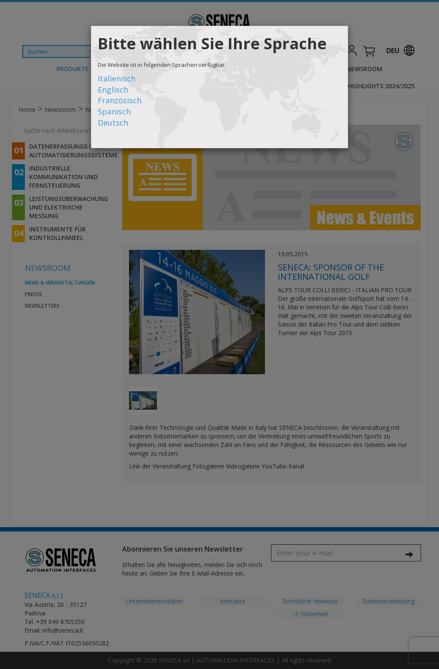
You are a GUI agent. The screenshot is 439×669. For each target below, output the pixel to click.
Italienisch (116, 78)
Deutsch (113, 122)
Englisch (113, 89)
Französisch (119, 100)
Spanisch (114, 111)
